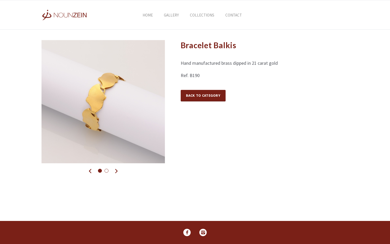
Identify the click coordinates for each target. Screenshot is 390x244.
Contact (233, 15)
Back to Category (203, 95)
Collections (202, 15)
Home (148, 15)
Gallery (171, 15)
